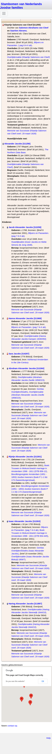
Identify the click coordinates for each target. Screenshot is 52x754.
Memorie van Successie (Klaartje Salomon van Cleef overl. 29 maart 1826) (29, 415)
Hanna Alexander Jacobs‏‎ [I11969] (25, 318)
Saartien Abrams (18, 30)
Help (48, 738)
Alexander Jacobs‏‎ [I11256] (17, 143)
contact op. (12, 725)
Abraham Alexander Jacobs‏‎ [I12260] (26, 368)
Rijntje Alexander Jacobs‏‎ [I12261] (25, 456)
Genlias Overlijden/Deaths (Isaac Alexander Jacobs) (27, 550)
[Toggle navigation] (4, 13)
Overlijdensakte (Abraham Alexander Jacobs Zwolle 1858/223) (27, 395)
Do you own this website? (15, 681)
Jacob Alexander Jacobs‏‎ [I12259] (25, 227)
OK (43, 681)
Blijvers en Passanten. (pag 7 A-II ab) (28, 327)
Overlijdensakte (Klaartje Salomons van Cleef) (28, 57)
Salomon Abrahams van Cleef (33, 27)
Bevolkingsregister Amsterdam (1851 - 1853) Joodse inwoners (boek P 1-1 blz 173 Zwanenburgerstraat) (29, 477)
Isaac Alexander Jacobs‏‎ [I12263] (24, 521)
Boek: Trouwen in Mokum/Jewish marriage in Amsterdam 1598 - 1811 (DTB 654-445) (29, 533)
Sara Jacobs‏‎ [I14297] (19, 353)
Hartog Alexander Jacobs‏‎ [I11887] (25, 603)
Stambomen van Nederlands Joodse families (21, 5)
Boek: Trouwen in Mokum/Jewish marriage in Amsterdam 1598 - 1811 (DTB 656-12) (30, 468)
